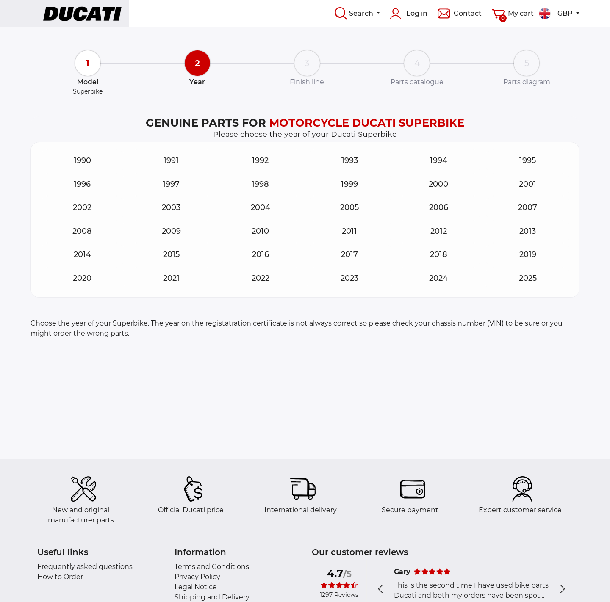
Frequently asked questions (85, 567)
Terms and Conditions (212, 567)
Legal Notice (196, 587)
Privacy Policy (197, 577)
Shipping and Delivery (212, 597)
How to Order (60, 577)
